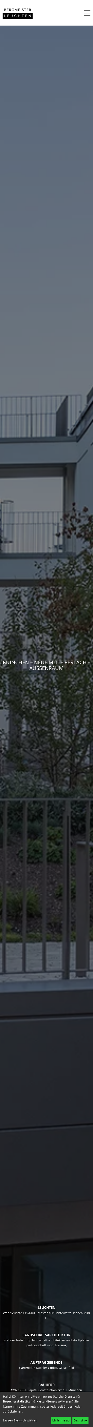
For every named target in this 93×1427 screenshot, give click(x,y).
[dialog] (46, 1409)
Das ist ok (80, 1420)
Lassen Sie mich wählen (20, 1420)
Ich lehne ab (61, 1420)
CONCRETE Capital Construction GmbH (39, 1390)
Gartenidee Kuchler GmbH (38, 1368)
